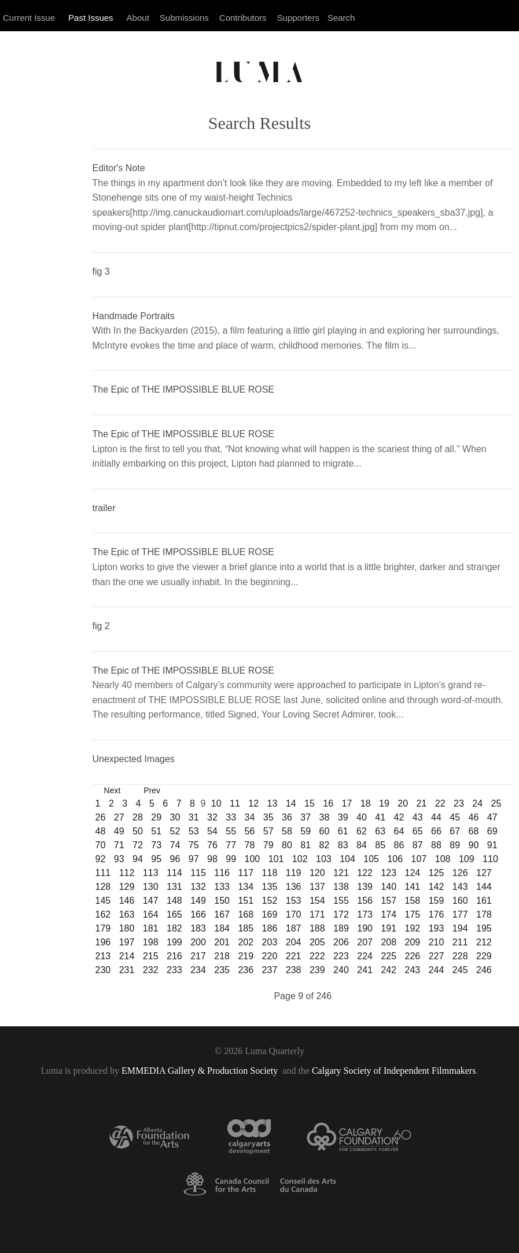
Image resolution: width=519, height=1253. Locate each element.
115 (198, 873)
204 (293, 942)
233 (174, 970)
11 (235, 803)
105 (371, 859)
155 (341, 900)
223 (341, 956)
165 (174, 914)
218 (222, 956)
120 (317, 873)
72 (137, 845)
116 (222, 873)
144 (484, 887)
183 (198, 928)
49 (119, 831)
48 (100, 831)
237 (270, 970)
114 (174, 873)
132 (198, 887)
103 (324, 859)
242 (388, 970)
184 (222, 928)
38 (324, 817)
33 (231, 817)
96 (175, 859)
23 (459, 803)
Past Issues (90, 18)
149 (198, 900)
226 (413, 956)
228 (460, 956)
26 (100, 817)
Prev (151, 790)
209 (413, 942)
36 (287, 817)
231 (127, 970)
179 (103, 928)
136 (293, 887)
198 (151, 942)
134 (245, 887)
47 (492, 817)
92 (100, 859)
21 (421, 803)
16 (328, 803)
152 (270, 900)
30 (175, 817)
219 (245, 956)
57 (268, 831)
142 (436, 887)
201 (222, 942)
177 (460, 914)
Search (341, 18)
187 (293, 928)
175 (413, 914)
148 (174, 900)
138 (341, 887)
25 (496, 803)
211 (460, 942)
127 (484, 873)
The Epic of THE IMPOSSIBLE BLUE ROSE (183, 389)
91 (492, 845)
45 (455, 817)
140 (388, 887)
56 (250, 831)
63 (380, 831)
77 (231, 845)
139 (365, 887)
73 (156, 845)
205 (317, 942)
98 (212, 859)
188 (317, 928)
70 (100, 845)
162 (103, 914)
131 (174, 887)
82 (324, 845)
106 (395, 859)
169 (270, 914)
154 (317, 900)
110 (490, 859)
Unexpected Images (134, 759)
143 (460, 887)
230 (103, 970)
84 (361, 845)
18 (365, 803)
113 (151, 873)
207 (365, 942)
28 (137, 817)
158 (413, 900)
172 (341, 914)
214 (127, 956)
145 (103, 900)
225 (388, 956)
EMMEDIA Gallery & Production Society (201, 1070)
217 (198, 956)
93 (119, 859)
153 (293, 900)
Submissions (184, 18)
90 (474, 845)
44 (436, 817)
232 (151, 970)
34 (250, 817)
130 (151, 887)
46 (474, 817)
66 (436, 831)
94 (137, 859)
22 (440, 803)
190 (365, 928)
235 (222, 970)
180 (127, 928)
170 (293, 914)
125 (436, 873)
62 (361, 831)
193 (436, 928)
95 (156, 859)
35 (268, 817)
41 (380, 817)
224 (365, 956)
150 (222, 900)
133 (222, 887)
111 (103, 873)
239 (317, 970)
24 (477, 803)
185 (245, 928)
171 (317, 914)
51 (156, 831)
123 (388, 873)
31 (194, 817)
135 (270, 887)
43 (418, 817)
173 (365, 914)
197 (127, 942)
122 (365, 873)
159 (436, 900)
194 (460, 928)
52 (175, 831)
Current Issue (29, 18)
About (138, 18)
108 (443, 859)
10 (216, 803)
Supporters (298, 18)
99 (231, 859)
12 (253, 803)
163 (127, 914)
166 (198, 914)
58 (287, 831)
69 (492, 831)
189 (341, 928)
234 (198, 970)
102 (300, 859)
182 (174, 928)
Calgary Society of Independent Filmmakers (394, 1070)
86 (399, 845)
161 (484, 900)
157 (388, 900)
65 (418, 831)
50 (137, 831)
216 (174, 956)
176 (436, 914)
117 (245, 873)
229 (484, 956)
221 (293, 956)
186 (270, 928)
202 (245, 942)
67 (455, 831)
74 (175, 845)
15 (309, 803)
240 (341, 970)
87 (418, 845)
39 (343, 817)
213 (103, 956)
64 (399, 831)
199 (174, 942)
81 (305, 845)
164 (151, 914)
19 (384, 803)
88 (436, 845)
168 (245, 914)
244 (436, 970)
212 (484, 942)
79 (268, 845)
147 (151, 900)
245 (460, 970)
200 (198, 942)
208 (388, 942)
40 (361, 817)
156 (365, 900)
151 (245, 900)
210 (436, 942)
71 (119, 845)
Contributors (243, 18)
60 (324, 831)
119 (293, 873)
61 (343, 831)
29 (156, 817)
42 (399, 817)
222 (317, 956)
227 (436, 956)
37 (305, 817)
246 (484, 970)
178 (484, 914)
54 (212, 831)
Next (112, 790)
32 (212, 817)
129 (127, 887)
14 (291, 803)
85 (380, 845)
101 (276, 859)
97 (194, 859)
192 (413, 928)
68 (474, 831)
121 (341, 873)
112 (127, 873)
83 (343, 845)
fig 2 (101, 626)
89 (455, 845)
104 (347, 859)
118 (270, 873)
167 (222, 914)
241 (365, 970)
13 (272, 803)
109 (466, 859)
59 (305, 831)
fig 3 (101, 271)
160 (460, 900)
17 (346, 803)
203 (270, 942)
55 (231, 831)
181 (151, 928)
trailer (104, 508)
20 (402, 803)
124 (413, 873)
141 (413, 887)
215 (151, 956)
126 (460, 873)
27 (119, 817)
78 (250, 845)
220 (270, 956)
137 (317, 887)
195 (484, 928)
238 (293, 970)
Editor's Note (119, 168)
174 (388, 914)
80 (287, 845)
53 (194, 831)
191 (388, 928)
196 (103, 942)
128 (103, 887)
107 (419, 859)
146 (127, 900)
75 (194, 845)
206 (341, 942)
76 (212, 845)
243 (413, 970)
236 (245, 970)
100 (252, 859)
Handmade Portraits (134, 316)
